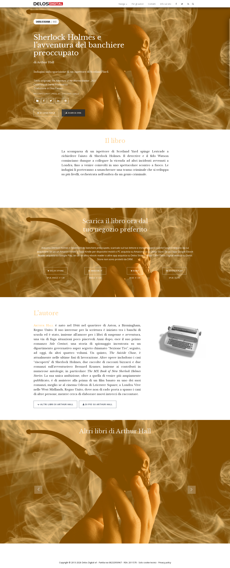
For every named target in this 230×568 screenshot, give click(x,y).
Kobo (135, 266)
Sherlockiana (43, 21)
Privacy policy (164, 562)
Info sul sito (165, 3)
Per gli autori (138, 3)
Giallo (76, 93)
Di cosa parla (46, 108)
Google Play (174, 266)
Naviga (123, 3)
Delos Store (56, 266)
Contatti (152, 3)
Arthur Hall (45, 62)
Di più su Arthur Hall (98, 399)
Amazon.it (95, 266)
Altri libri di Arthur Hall (55, 399)
